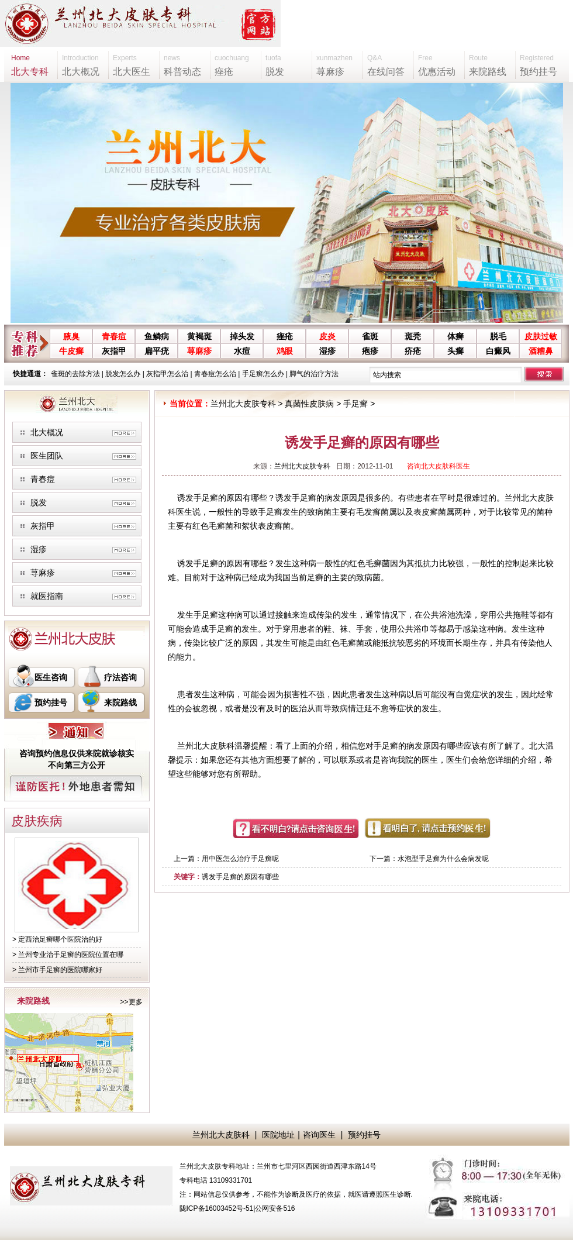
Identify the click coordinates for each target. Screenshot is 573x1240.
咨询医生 (319, 1134)
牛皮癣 (71, 351)
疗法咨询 (120, 677)
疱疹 (370, 351)
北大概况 (46, 432)
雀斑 (370, 336)
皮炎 (327, 336)
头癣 (455, 351)
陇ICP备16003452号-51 (217, 1208)
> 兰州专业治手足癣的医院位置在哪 (67, 954)
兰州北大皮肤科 (221, 1134)
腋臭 (71, 336)
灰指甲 (114, 351)
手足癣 (355, 403)
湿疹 (327, 351)
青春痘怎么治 (215, 374)
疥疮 (413, 351)
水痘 (242, 351)
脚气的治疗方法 (314, 374)
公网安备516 (275, 1208)
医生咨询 (50, 677)
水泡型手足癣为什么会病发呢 (443, 859)
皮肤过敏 (540, 336)
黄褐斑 (199, 336)
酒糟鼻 (541, 351)
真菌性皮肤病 (309, 403)
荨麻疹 (199, 351)
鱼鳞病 (156, 336)
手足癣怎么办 (263, 374)
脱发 (38, 502)
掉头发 (242, 336)
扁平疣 (156, 351)
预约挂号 (50, 702)
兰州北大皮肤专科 (243, 403)
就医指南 (46, 596)
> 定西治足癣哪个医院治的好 (57, 939)
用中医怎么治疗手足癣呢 (240, 859)
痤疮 (285, 336)
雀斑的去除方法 (75, 374)
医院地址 (278, 1134)
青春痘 (114, 336)
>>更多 (131, 1002)
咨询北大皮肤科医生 (438, 466)
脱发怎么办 (122, 374)
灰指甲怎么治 (167, 374)
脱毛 (498, 336)
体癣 (455, 336)
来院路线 (120, 702)
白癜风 (498, 351)
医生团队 (46, 455)
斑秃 (413, 336)
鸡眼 (285, 351)
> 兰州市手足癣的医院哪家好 (57, 970)
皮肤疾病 (37, 821)
